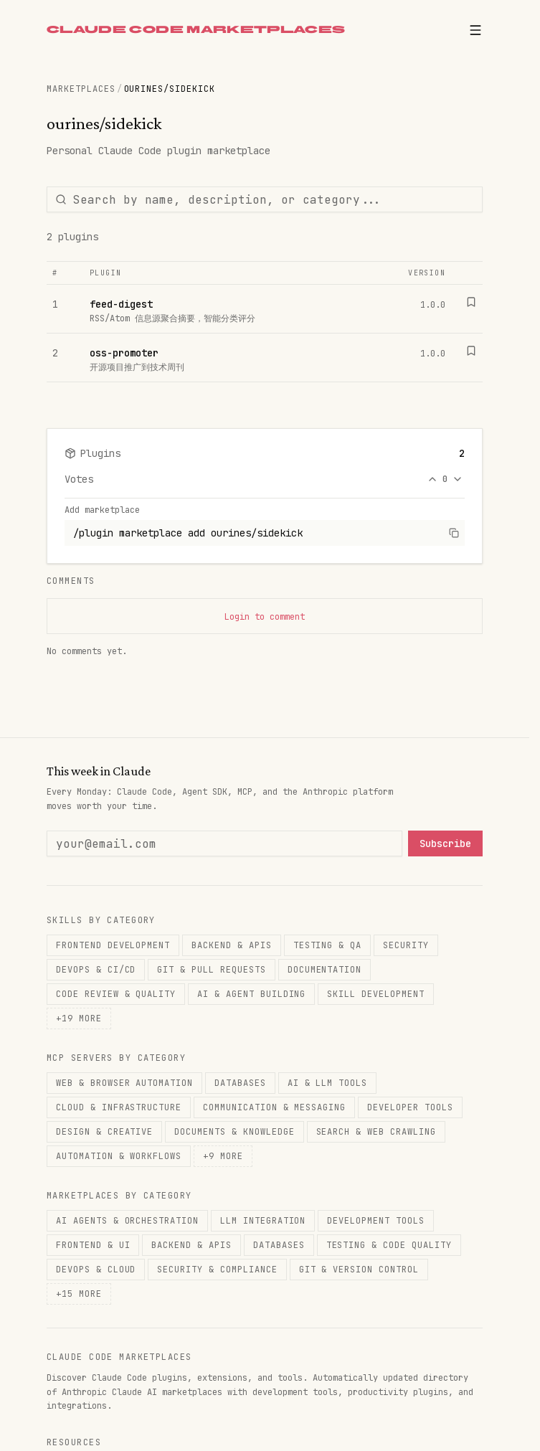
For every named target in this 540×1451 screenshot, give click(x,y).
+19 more (79, 1018)
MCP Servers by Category (116, 1058)
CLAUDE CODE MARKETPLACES (196, 30)
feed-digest (121, 304)
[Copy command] (454, 533)
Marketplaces (81, 89)
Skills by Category (101, 920)
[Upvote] (432, 479)
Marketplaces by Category (119, 1195)
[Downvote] (457, 479)
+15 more (79, 1294)
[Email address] (224, 843)
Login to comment (264, 617)
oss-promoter (124, 352)
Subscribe (445, 843)
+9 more (223, 1156)
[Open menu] (475, 30)
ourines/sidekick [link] (169, 89)
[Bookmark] (471, 302)
